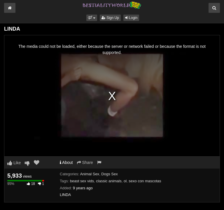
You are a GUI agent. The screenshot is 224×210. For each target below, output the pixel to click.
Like (14, 162)
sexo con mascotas (145, 181)
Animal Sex (89, 174)
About (66, 162)
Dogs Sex (109, 174)
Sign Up (110, 18)
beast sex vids (82, 181)
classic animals (108, 181)
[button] (91, 18)
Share (85, 162)
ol (125, 181)
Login (131, 18)
